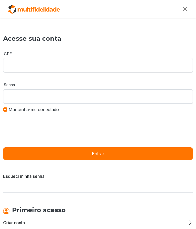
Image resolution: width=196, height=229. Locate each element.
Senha (9, 84)
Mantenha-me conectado (34, 109)
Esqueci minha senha (23, 176)
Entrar (98, 153)
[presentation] (43, 129)
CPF (8, 53)
